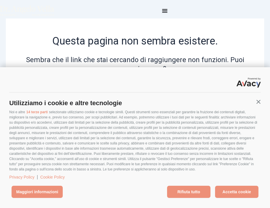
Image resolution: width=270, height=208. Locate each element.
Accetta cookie (237, 192)
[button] (258, 101)
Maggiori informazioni (37, 192)
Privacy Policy (21, 177)
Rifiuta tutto (188, 192)
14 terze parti (37, 112)
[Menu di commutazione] (165, 11)
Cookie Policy (52, 177)
